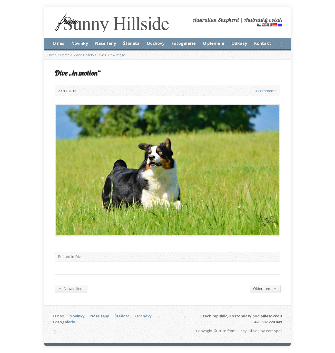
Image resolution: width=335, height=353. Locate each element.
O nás (58, 43)
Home (52, 55)
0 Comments (250, 91)
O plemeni (213, 43)
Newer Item (71, 288)
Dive (100, 55)
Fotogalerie (184, 43)
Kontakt (262, 43)
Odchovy (155, 43)
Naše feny (105, 43)
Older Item (265, 288)
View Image (116, 55)
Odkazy (239, 43)
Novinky (79, 43)
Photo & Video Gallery (77, 55)
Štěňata (131, 43)
